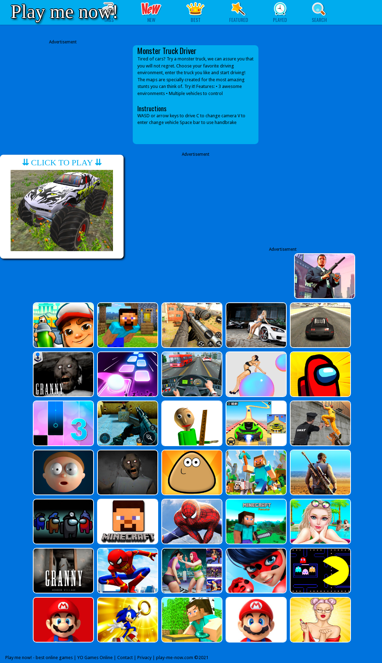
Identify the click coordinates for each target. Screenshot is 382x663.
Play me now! (65, 11)
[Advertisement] (63, 94)
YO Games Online (95, 657)
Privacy (144, 657)
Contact (125, 657)
